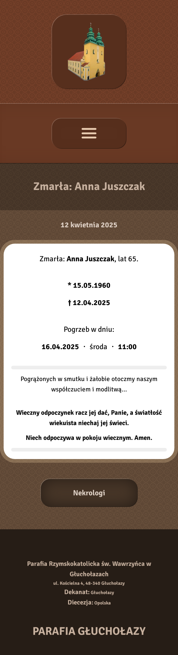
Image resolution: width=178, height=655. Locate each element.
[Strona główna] (89, 52)
